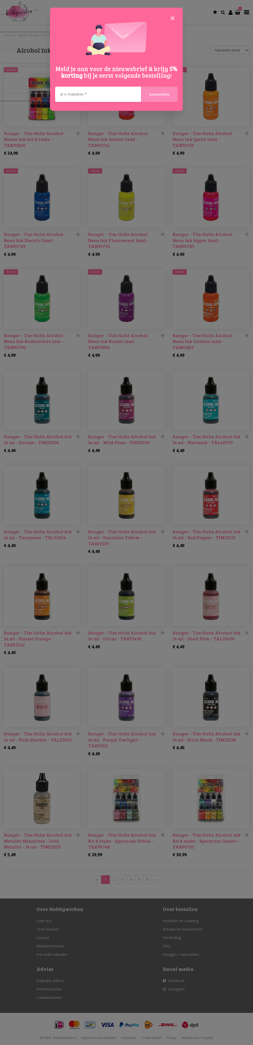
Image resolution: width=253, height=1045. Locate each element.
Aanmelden (159, 94)
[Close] (172, 17)
